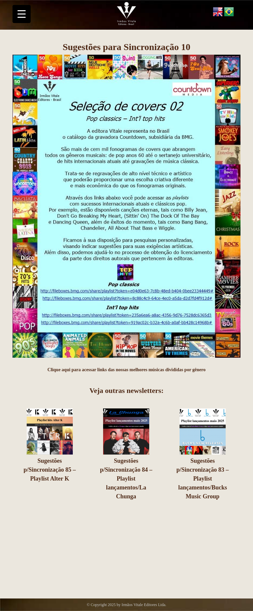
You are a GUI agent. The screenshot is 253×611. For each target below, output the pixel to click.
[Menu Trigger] (22, 14)
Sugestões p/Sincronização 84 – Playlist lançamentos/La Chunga (126, 479)
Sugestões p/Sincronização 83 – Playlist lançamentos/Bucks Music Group (203, 479)
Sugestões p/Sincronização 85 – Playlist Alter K (49, 470)
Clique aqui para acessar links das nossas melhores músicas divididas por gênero (126, 369)
